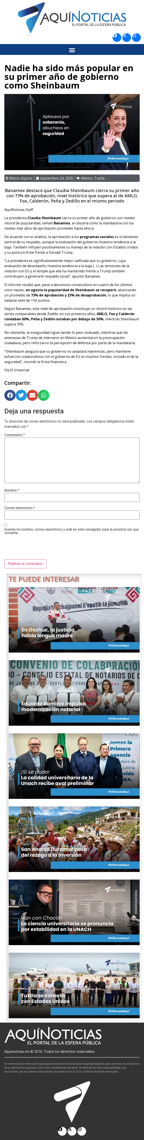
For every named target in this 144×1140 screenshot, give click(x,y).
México (86, 178)
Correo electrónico (19, 508)
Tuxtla (99, 178)
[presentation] (37, 548)
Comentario (14, 435)
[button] (72, 50)
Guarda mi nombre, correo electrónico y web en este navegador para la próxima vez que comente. (71, 531)
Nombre (11, 490)
